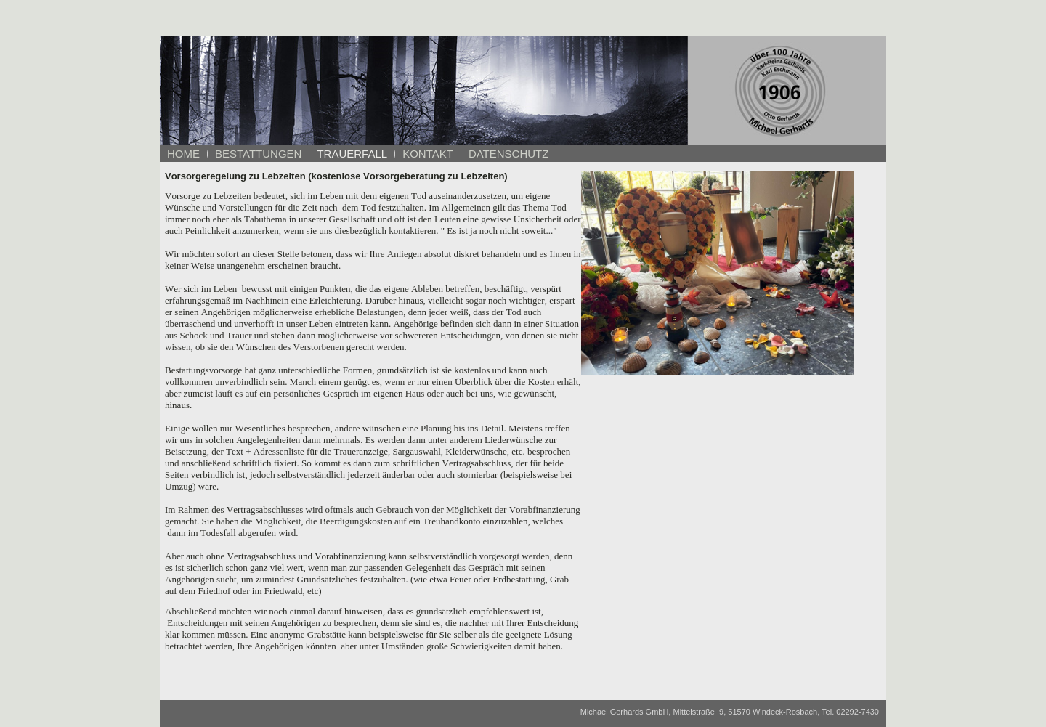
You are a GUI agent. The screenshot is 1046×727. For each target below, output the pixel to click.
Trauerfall (352, 153)
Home (183, 153)
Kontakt (427, 153)
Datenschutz (509, 153)
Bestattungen (258, 153)
